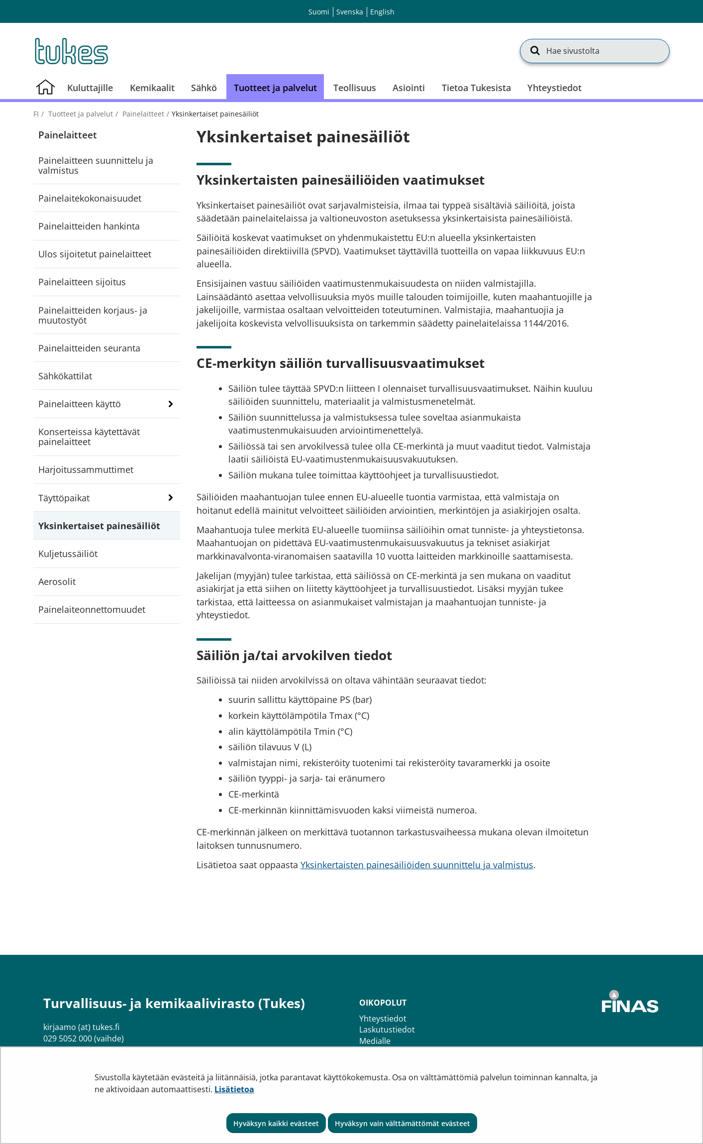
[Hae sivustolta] (595, 51)
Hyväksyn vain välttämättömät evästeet (402, 1123)
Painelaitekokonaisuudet (89, 198)
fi (36, 113)
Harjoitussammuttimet (85, 469)
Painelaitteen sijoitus (82, 282)
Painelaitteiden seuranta (89, 348)
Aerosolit (57, 581)
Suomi (318, 11)
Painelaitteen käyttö (79, 404)
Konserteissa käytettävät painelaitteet (89, 437)
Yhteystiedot (382, 1018)
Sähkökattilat (65, 376)
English (382, 11)
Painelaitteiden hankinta (89, 226)
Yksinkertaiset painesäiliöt (99, 526)
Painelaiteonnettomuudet (91, 609)
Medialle (375, 1040)
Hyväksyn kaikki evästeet (276, 1123)
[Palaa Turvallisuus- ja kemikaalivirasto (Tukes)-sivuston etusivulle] (70, 51)
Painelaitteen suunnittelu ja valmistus (95, 165)
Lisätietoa (234, 1089)
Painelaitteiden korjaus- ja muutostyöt (92, 315)
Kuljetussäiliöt (68, 554)
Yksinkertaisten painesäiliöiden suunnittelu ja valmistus (417, 865)
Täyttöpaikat (64, 498)
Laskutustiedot (387, 1029)
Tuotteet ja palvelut (79, 113)
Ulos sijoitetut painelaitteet (94, 254)
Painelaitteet (142, 113)
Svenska (349, 11)
